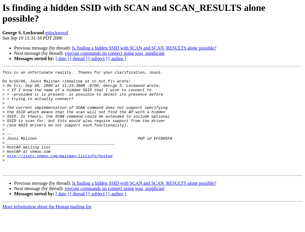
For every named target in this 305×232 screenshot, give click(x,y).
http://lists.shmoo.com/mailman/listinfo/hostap (60, 173)
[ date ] (62, 58)
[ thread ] (78, 58)
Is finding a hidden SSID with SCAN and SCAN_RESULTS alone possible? (144, 47)
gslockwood (56, 32)
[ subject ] (98, 58)
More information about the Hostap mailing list (46, 226)
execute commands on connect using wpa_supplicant (114, 53)
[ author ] (117, 58)
